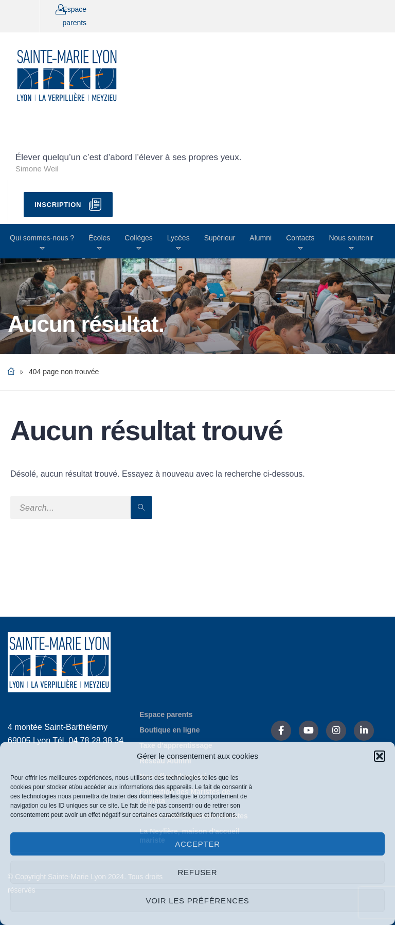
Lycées (178, 238)
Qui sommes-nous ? (42, 238)
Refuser (198, 872)
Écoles (99, 238)
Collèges (138, 238)
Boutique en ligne (169, 730)
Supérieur (220, 238)
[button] (379, 756)
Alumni (260, 238)
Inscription (57, 204)
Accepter (197, 844)
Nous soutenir (351, 238)
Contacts (300, 238)
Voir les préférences (197, 900)
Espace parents (166, 714)
